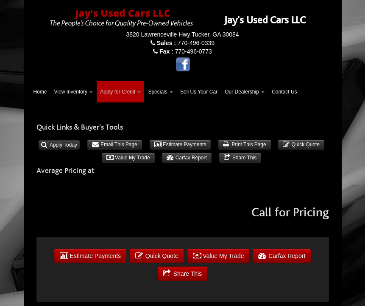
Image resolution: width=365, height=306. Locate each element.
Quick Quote (301, 144)
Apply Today (59, 145)
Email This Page (114, 144)
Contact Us (284, 92)
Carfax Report (186, 158)
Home (40, 92)
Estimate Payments (180, 144)
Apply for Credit (120, 92)
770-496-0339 (186, 43)
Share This (240, 158)
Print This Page (244, 144)
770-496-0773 (185, 51)
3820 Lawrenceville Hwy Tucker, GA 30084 (182, 34)
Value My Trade (128, 158)
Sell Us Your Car (198, 92)
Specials (160, 92)
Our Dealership (245, 92)
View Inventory (73, 92)
